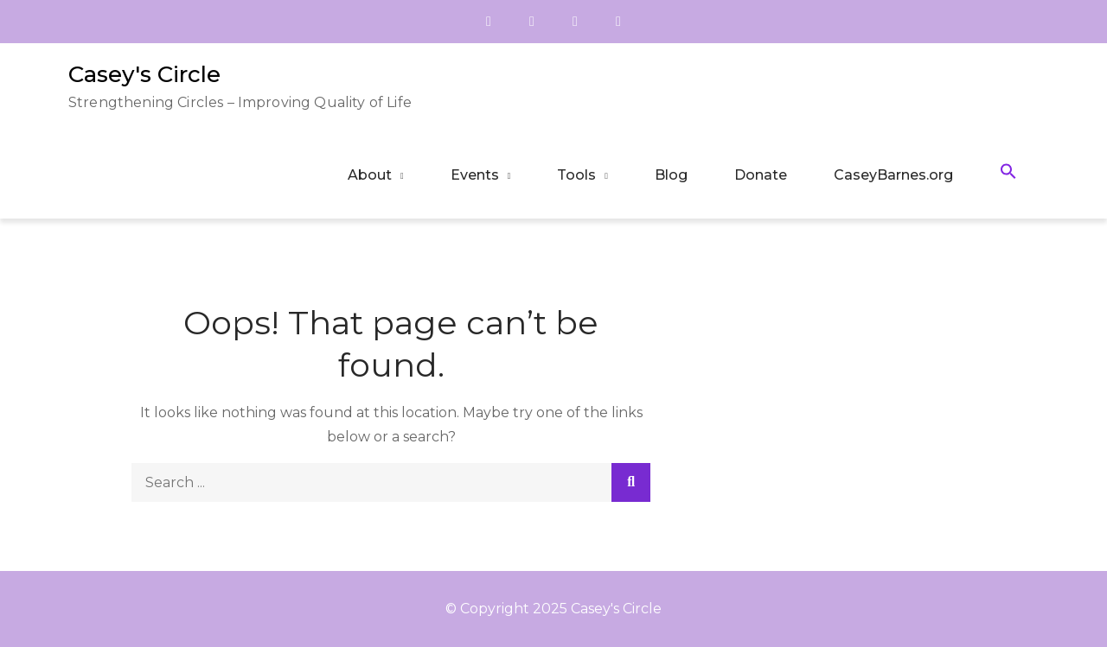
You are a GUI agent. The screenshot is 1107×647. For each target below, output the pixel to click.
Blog (671, 175)
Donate (760, 175)
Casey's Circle (144, 74)
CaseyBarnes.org (893, 175)
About (370, 175)
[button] (1008, 174)
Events (475, 175)
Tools (576, 175)
